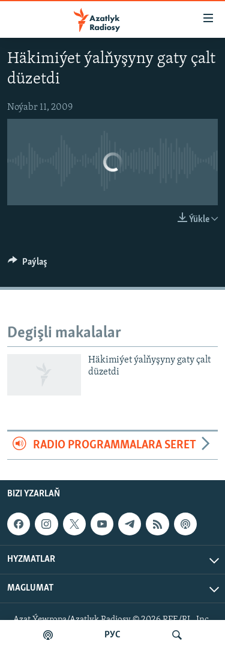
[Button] (27, 264)
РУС (112, 635)
